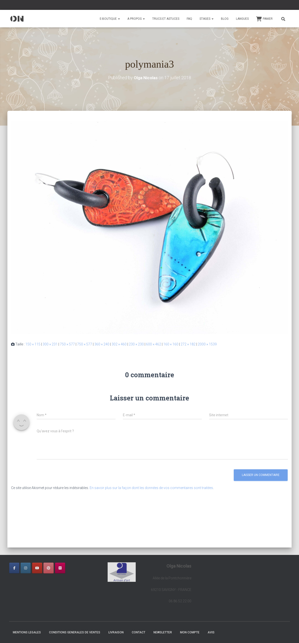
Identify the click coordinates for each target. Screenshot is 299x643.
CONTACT (138, 632)
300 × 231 (50, 344)
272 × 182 (188, 344)
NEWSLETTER (162, 632)
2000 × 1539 (207, 344)
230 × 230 (136, 344)
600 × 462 (153, 344)
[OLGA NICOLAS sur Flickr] (60, 568)
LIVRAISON (116, 632)
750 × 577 (67, 344)
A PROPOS (136, 18)
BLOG (225, 18)
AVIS (211, 632)
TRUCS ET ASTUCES (165, 18)
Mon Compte (189, 632)
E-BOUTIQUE (110, 18)
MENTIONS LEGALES (27, 632)
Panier (264, 19)
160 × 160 (170, 344)
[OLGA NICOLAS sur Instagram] (25, 568)
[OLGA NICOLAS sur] (71, 568)
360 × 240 (101, 344)
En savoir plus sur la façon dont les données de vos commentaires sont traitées (151, 488)
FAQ (189, 18)
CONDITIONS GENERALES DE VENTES (74, 632)
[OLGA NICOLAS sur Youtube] (37, 568)
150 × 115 (32, 344)
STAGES (206, 18)
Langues (242, 18)
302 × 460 (119, 344)
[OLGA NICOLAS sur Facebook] (14, 568)
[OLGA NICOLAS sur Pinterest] (48, 568)
